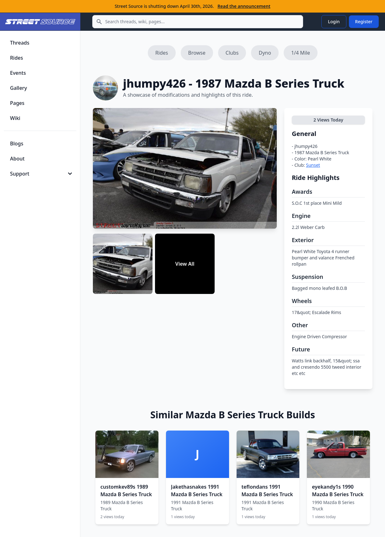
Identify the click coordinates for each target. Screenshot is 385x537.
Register (363, 21)
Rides (161, 52)
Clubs (232, 52)
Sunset (313, 165)
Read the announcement (243, 6)
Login (334, 21)
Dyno (265, 52)
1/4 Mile (300, 52)
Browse (197, 52)
